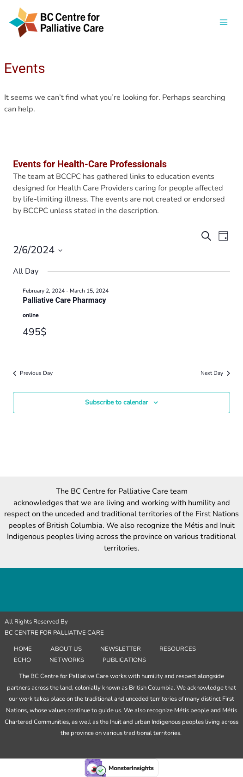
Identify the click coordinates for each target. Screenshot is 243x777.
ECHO (22, 660)
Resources (177, 649)
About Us (66, 649)
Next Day (215, 373)
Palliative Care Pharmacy (64, 300)
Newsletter (120, 649)
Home (23, 649)
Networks (66, 660)
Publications (124, 660)
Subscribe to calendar (116, 402)
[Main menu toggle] (223, 22)
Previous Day (33, 373)
